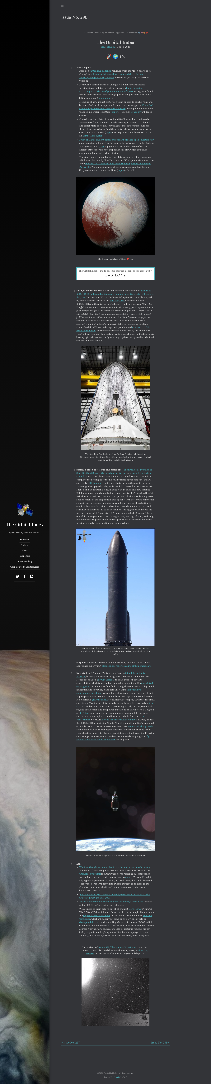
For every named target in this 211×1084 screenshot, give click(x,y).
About (25, 550)
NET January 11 (95, 483)
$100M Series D (106, 679)
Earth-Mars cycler (92, 135)
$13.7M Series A (100, 699)
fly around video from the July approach (112, 738)
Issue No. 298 (108, 46)
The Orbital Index (25, 525)
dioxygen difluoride (89, 922)
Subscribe (24, 539)
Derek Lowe (135, 908)
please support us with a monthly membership (126, 665)
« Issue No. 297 (70, 1042)
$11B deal (84, 713)
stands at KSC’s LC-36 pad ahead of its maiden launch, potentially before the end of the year (115, 294)
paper (101, 98)
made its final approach (140, 726)
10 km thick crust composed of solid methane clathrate (116, 107)
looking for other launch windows (119, 719)
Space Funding (25, 561)
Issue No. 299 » (160, 1042)
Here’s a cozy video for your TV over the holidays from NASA (111, 901)
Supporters (25, 556)
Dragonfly (136, 111)
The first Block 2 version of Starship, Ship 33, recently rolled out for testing (114, 471)
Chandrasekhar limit (90, 873)
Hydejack (117, 1077)
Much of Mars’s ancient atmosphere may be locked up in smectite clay (116, 139)
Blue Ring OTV (117, 300)
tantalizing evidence (100, 70)
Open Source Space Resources (24, 567)
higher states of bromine (96, 915)
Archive (25, 545)
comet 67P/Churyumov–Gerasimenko (118, 947)
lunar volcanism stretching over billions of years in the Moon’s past (111, 90)
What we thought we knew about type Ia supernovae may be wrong (115, 867)
